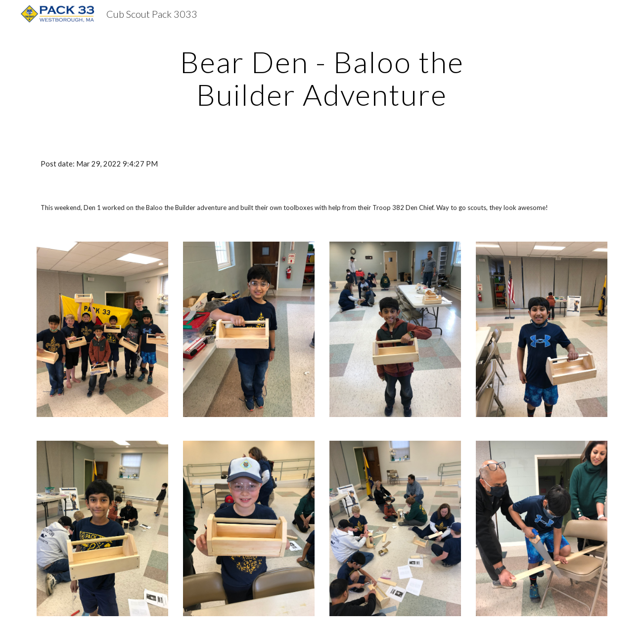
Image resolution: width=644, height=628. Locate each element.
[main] (322, 78)
